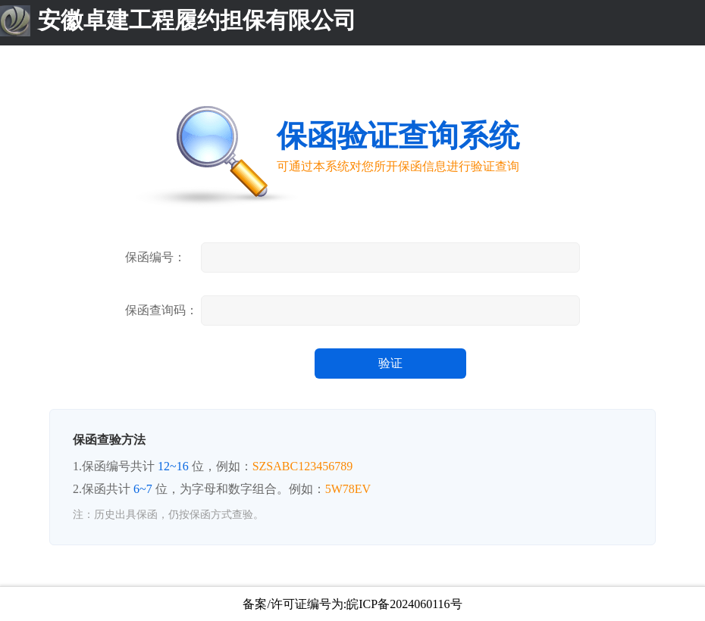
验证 (390, 363)
